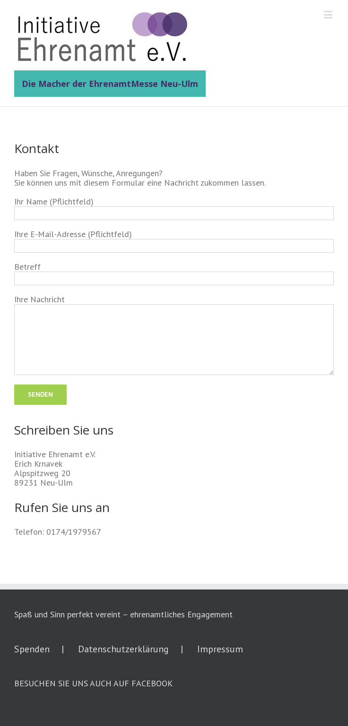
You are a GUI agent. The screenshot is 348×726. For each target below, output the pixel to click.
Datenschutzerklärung (123, 649)
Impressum (220, 649)
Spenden (32, 649)
